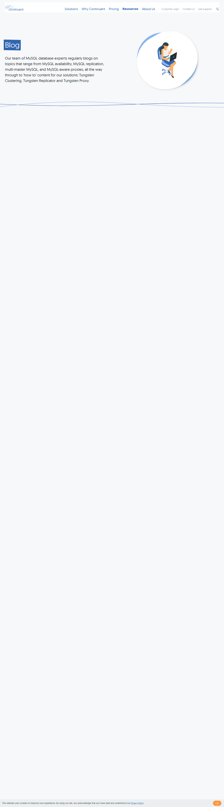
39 (168, 746)
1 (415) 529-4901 (96, 795)
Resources (125, 13)
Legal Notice (160, 795)
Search (214, 13)
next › (177, 746)
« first (89, 746)
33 (130, 746)
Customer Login (167, 13)
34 (136, 746)
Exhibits (176, 795)
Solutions (66, 13)
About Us (143, 13)
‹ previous (102, 746)
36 (149, 746)
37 (156, 746)
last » (187, 746)
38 (162, 746)
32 (124, 746)
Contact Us (185, 13)
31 (118, 746)
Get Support (201, 13)
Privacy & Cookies (139, 795)
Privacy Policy (137, 803)
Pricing (109, 13)
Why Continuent (88, 13)
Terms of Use (117, 795)
